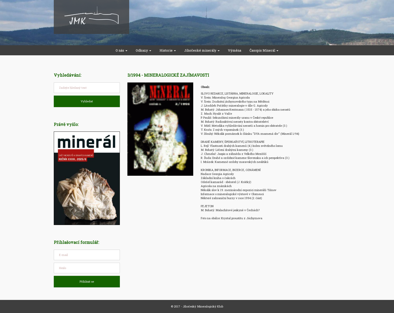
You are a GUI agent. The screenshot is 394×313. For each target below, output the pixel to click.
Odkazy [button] (143, 50)
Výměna (234, 50)
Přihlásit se (87, 281)
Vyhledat (87, 101)
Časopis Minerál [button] (264, 50)
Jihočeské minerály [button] (202, 50)
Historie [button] (168, 50)
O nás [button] (121, 50)
